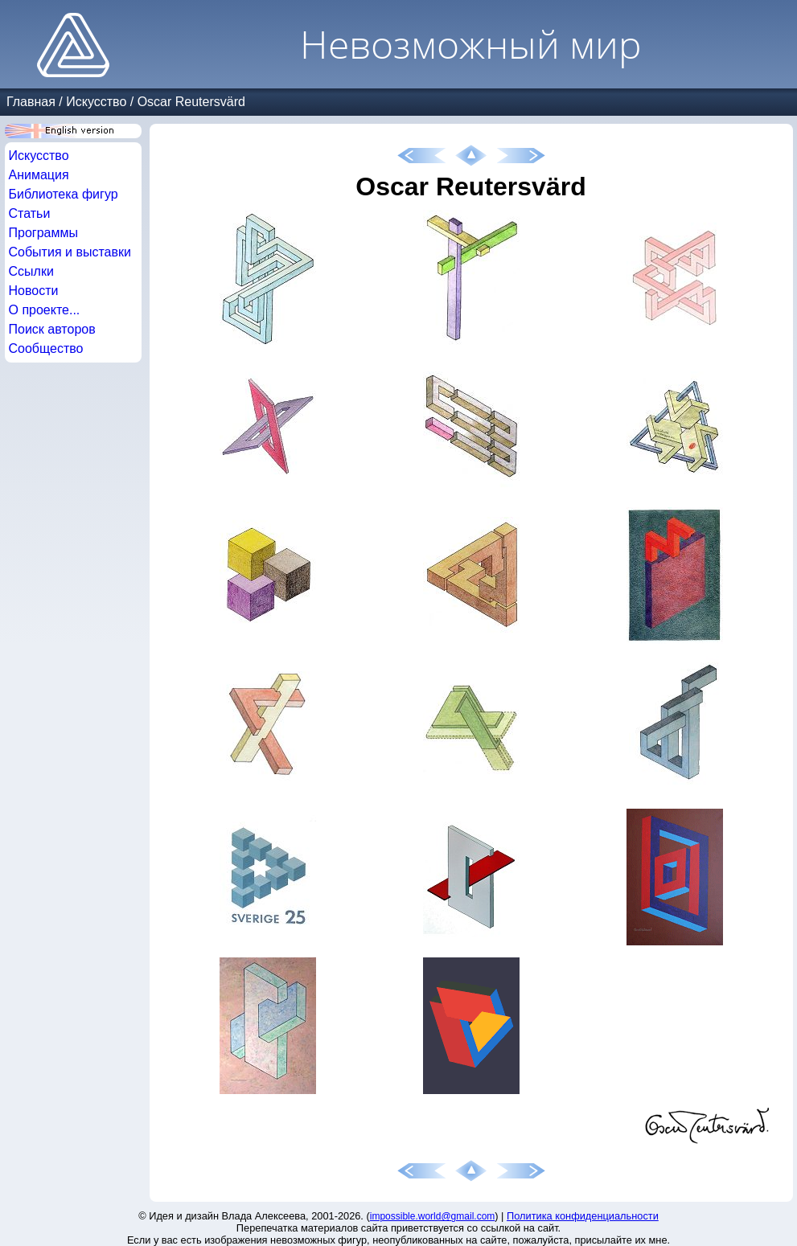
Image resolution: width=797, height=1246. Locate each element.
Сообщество (46, 348)
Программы (43, 233)
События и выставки (70, 252)
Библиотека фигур (63, 194)
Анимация (39, 175)
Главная (30, 102)
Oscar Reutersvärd (191, 102)
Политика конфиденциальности (583, 1216)
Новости (34, 290)
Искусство (96, 102)
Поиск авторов (52, 329)
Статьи (30, 213)
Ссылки (31, 271)
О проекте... (44, 310)
